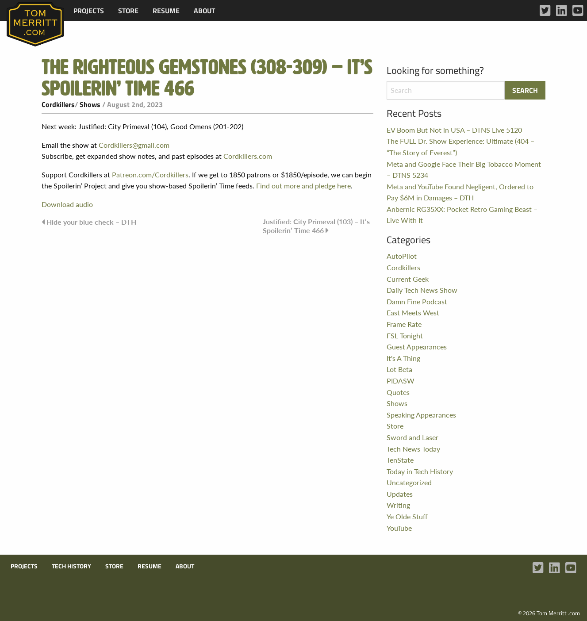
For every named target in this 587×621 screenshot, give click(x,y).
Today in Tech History (420, 471)
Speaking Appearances (421, 415)
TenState (400, 460)
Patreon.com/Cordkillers (150, 174)
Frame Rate (404, 324)
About (204, 10)
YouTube (399, 528)
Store (128, 10)
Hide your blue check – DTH (91, 222)
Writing (398, 505)
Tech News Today (413, 449)
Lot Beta (399, 369)
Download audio (67, 204)
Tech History (71, 566)
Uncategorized (409, 482)
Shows (90, 104)
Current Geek (408, 279)
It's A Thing (403, 358)
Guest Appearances (417, 346)
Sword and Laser (412, 437)
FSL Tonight (405, 335)
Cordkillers (58, 104)
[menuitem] (88, 10)
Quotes (398, 392)
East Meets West (413, 312)
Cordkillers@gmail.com (134, 145)
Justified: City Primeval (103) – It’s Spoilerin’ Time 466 (316, 225)
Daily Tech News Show (422, 290)
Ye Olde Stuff (407, 516)
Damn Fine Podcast (417, 301)
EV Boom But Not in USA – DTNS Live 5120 (454, 130)
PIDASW (400, 381)
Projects (88, 10)
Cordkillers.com (247, 156)
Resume (166, 10)
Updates (400, 494)
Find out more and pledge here (303, 185)
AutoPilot (402, 256)
